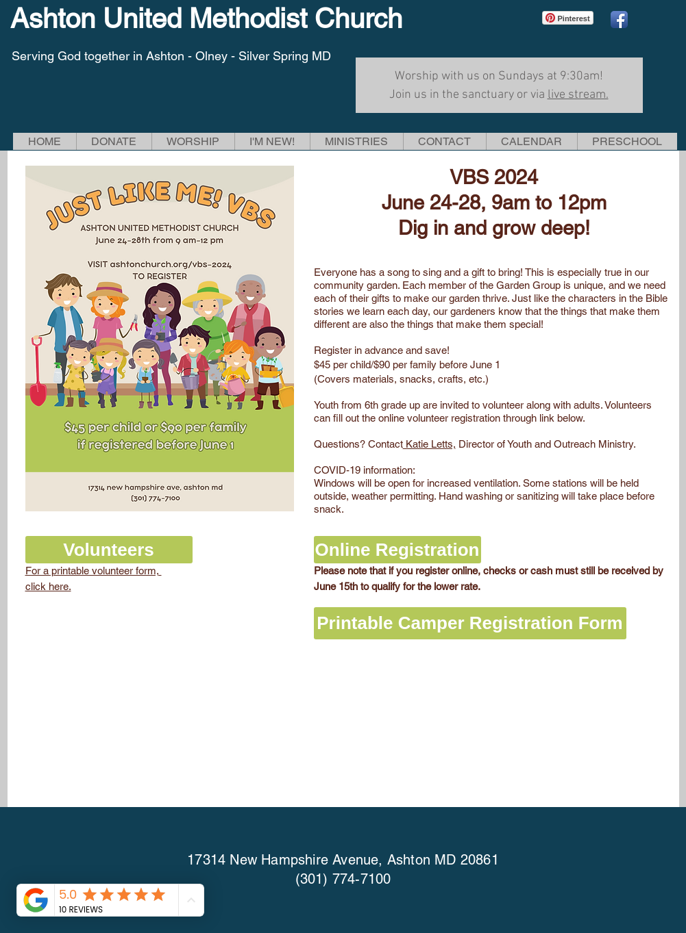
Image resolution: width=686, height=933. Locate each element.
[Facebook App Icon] (619, 19)
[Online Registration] (397, 549)
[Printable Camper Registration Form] (470, 623)
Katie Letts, (429, 444)
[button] (192, 141)
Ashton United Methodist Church (206, 18)
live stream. (578, 95)
